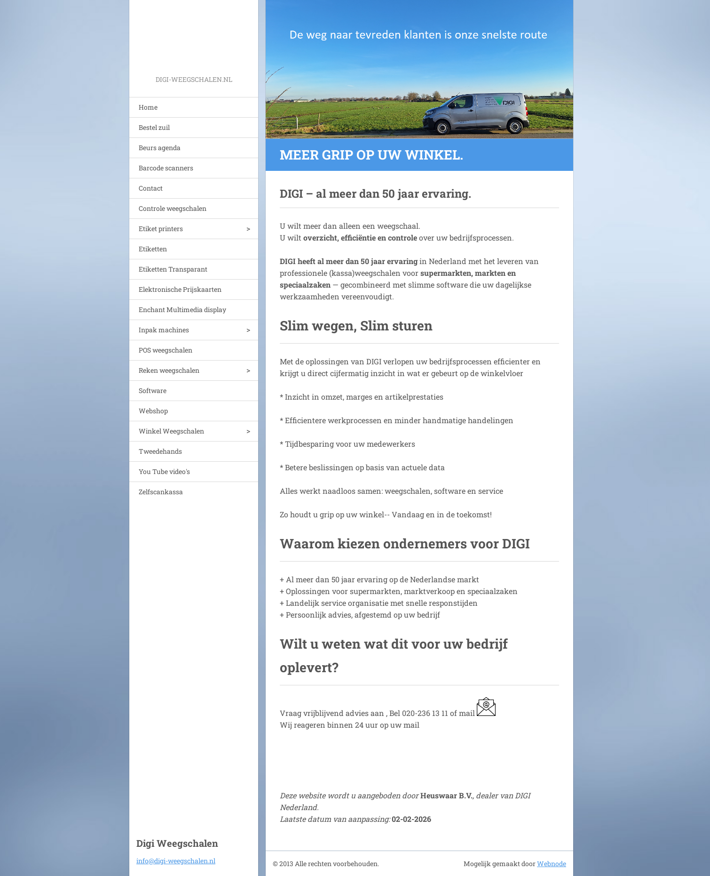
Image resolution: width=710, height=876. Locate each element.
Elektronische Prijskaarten (180, 289)
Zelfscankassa (161, 491)
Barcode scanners (166, 167)
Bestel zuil (154, 127)
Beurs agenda (160, 147)
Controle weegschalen (172, 208)
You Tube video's (164, 471)
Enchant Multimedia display (182, 309)
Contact (151, 188)
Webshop (153, 410)
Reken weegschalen (169, 370)
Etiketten (153, 248)
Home (148, 107)
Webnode (551, 863)
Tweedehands (160, 451)
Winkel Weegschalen (171, 430)
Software (152, 390)
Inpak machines (164, 329)
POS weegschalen (165, 350)
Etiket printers (161, 228)
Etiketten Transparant (173, 269)
